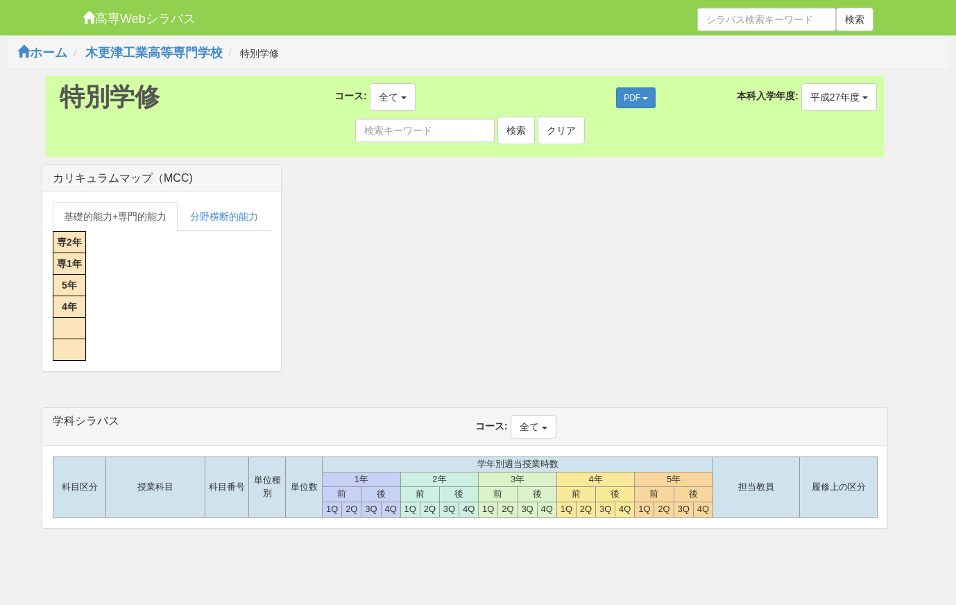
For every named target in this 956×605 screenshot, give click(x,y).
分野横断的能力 (224, 216)
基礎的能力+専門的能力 (115, 216)
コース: (350, 95)
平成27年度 (839, 97)
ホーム (42, 53)
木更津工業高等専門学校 (154, 53)
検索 (854, 19)
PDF (636, 98)
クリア (561, 130)
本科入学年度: (768, 95)
